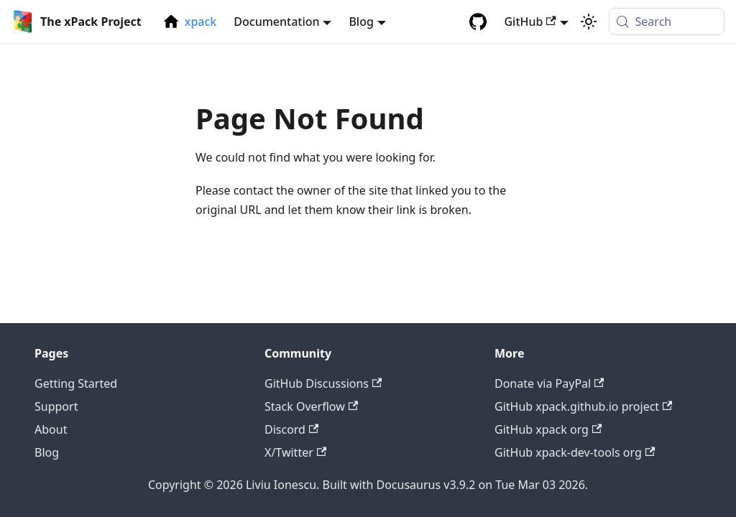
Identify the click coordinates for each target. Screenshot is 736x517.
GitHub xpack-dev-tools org (574, 452)
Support (56, 406)
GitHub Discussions (323, 383)
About (50, 429)
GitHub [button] (530, 21)
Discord (291, 429)
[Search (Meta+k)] (666, 21)
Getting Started (75, 383)
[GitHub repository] (478, 21)
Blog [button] (361, 21)
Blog (46, 452)
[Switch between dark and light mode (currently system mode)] (588, 21)
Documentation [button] (276, 21)
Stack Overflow (311, 406)
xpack (201, 21)
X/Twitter (295, 452)
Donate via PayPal (549, 383)
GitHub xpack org (548, 429)
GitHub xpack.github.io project (583, 406)
